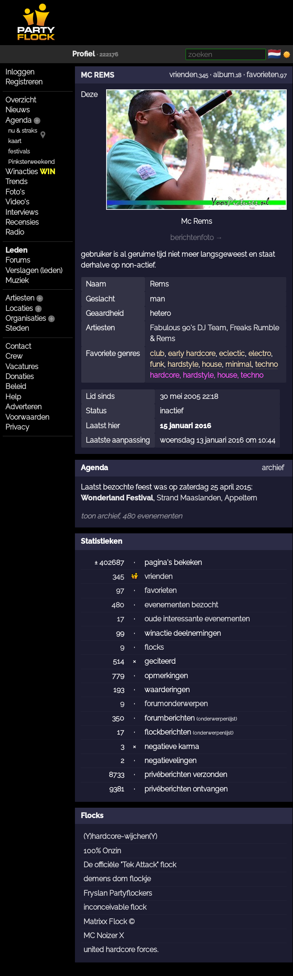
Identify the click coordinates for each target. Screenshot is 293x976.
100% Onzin (102, 850)
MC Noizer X (104, 935)
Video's (17, 202)
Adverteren (23, 406)
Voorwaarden (27, 417)
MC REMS (97, 75)
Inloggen (19, 72)
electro (259, 353)
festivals (19, 151)
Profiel (83, 54)
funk (157, 364)
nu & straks (22, 130)
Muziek (16, 280)
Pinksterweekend (31, 161)
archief (273, 467)
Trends (16, 181)
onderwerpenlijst (217, 719)
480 (118, 605)
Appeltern (240, 498)
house (212, 364)
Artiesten (19, 298)
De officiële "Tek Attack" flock (130, 864)
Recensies (22, 222)
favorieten (262, 74)
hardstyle (182, 364)
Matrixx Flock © (109, 921)
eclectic (232, 353)
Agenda (18, 120)
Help (13, 397)
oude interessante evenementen (197, 619)
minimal (238, 364)
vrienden (183, 74)
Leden (16, 250)
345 (118, 576)
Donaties (19, 376)
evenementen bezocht (181, 605)
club (157, 353)
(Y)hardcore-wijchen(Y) (120, 836)
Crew (14, 356)
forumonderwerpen (176, 703)
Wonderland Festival (117, 498)
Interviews (21, 212)
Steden (17, 328)
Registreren (23, 82)
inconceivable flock (115, 907)
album (223, 74)
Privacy (17, 427)
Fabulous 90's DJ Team (188, 328)
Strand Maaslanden (189, 498)
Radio (14, 232)
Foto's (15, 192)
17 (120, 619)
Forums (17, 260)
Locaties (19, 308)
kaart (14, 141)
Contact (18, 346)
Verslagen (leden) (33, 270)
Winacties (30, 171)
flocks (154, 647)
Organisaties (25, 318)
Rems (165, 338)
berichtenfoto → (196, 237)
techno (266, 364)
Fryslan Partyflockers (118, 893)
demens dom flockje (117, 878)
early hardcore (191, 353)
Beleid (15, 386)
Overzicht (20, 100)
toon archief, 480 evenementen (131, 516)
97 (120, 590)
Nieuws (17, 110)
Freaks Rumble (254, 328)
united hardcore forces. (121, 949)
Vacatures (21, 366)
